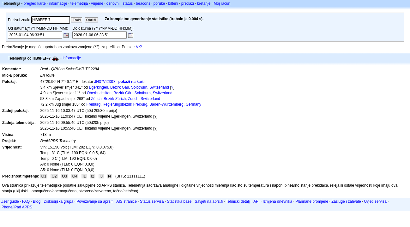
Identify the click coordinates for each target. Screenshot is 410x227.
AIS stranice (126, 201)
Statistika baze (179, 201)
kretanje (204, 3)
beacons (143, 3)
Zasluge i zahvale (346, 201)
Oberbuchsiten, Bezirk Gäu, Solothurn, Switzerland (129, 93)
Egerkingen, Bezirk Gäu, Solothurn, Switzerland (129, 87)
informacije (58, 3)
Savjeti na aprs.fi (209, 201)
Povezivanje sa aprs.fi (94, 201)
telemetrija (79, 3)
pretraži (187, 3)
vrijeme (97, 3)
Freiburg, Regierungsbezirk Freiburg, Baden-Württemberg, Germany (144, 104)
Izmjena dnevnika (277, 201)
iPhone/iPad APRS (16, 207)
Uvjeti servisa (375, 201)
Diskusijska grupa (58, 201)
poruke (159, 3)
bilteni (173, 3)
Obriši (91, 20)
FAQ (26, 201)
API (256, 201)
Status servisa (152, 201)
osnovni (112, 3)
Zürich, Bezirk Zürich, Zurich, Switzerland (125, 98)
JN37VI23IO (104, 81)
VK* (139, 47)
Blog (36, 201)
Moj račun (222, 3)
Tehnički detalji (238, 201)
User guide (10, 201)
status (128, 3)
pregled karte (35, 3)
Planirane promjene (311, 201)
